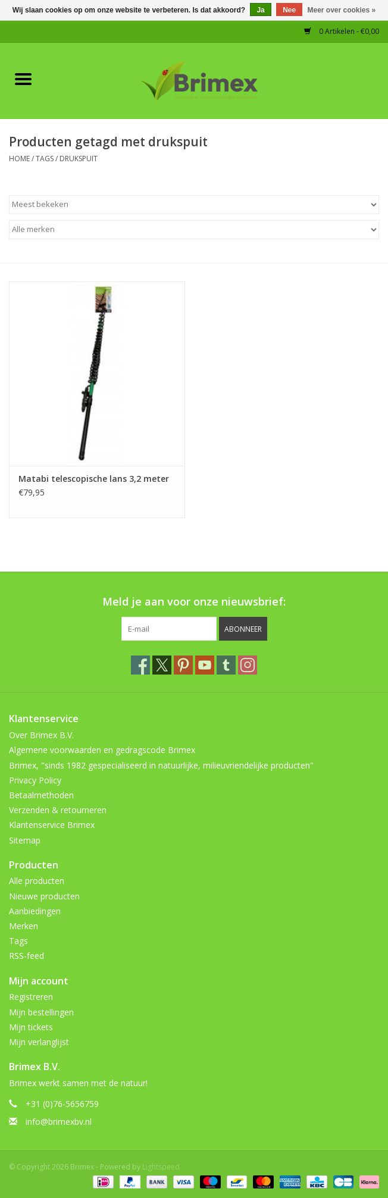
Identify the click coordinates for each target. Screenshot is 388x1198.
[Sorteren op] (194, 204)
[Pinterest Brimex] (183, 665)
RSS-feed (26, 955)
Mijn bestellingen (41, 1012)
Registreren (31, 996)
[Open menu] (23, 78)
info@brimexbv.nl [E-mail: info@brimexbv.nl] (59, 1121)
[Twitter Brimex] (161, 665)
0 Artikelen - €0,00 (341, 31)
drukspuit (79, 158)
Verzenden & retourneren (58, 810)
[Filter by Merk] (194, 229)
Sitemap (24, 840)
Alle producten (36, 880)
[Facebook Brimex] (140, 665)
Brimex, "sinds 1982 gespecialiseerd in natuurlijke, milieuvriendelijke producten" (161, 765)
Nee (289, 10)
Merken (23, 926)
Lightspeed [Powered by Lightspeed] (161, 1167)
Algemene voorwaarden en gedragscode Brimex (102, 749)
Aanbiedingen (35, 911)
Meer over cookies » (342, 10)
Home (19, 158)
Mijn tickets (31, 1027)
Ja (260, 10)
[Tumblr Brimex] (226, 665)
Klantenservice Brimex (52, 824)
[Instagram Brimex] (247, 665)
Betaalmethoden (41, 795)
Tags (45, 158)
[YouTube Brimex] (204, 665)
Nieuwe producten (44, 896)
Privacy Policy (35, 780)
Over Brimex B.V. (41, 735)
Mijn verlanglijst (39, 1042)
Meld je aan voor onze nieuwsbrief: (194, 601)
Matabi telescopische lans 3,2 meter (93, 478)
